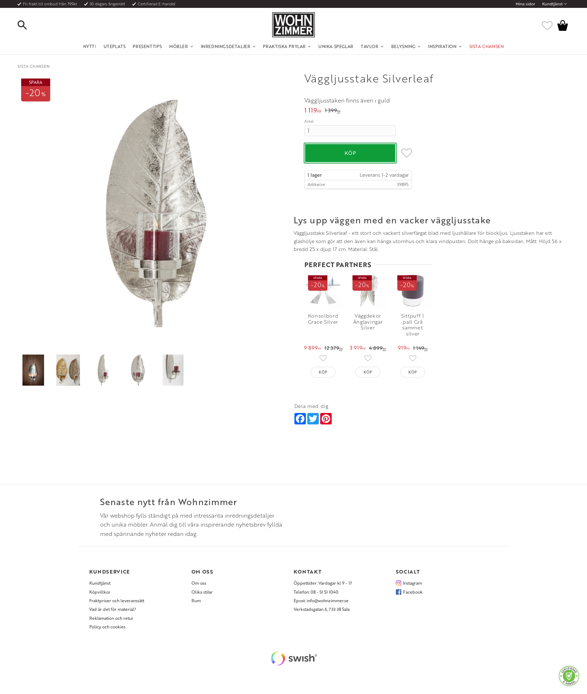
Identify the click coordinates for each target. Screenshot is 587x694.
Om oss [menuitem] (198, 586)
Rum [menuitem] (196, 603)
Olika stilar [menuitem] (202, 594)
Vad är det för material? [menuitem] (112, 612)
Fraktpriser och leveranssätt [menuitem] (116, 603)
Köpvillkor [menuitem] (99, 594)
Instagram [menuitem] (412, 586)
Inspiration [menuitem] (442, 46)
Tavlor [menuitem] (370, 46)
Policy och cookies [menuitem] (107, 629)
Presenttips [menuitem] (147, 46)
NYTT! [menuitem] (89, 46)
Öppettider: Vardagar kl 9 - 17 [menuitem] (323, 586)
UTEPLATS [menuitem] (115, 46)
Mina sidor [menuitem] (525, 4)
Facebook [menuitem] (413, 594)
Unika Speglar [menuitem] (336, 46)
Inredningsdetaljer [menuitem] (226, 46)
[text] (312, 111)
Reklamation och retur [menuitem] (111, 620)
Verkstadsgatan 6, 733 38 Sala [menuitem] (322, 612)
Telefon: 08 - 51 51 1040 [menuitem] (316, 594)
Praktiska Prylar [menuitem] (284, 46)
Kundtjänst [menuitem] (552, 4)
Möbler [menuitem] (178, 46)
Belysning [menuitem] (403, 46)
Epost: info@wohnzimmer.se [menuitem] (321, 603)
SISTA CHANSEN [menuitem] (486, 46)
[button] (28, 25)
